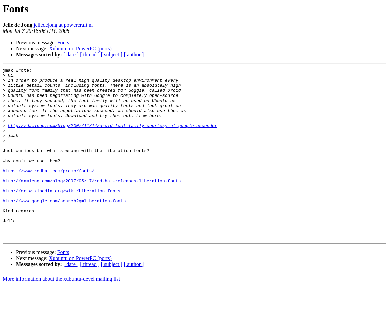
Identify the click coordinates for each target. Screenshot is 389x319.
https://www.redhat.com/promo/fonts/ (48, 192)
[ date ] (71, 54)
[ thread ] (90, 54)
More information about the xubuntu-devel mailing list (61, 313)
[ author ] (134, 54)
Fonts (63, 42)
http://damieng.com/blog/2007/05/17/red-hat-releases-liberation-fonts (92, 204)
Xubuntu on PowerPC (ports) (80, 48)
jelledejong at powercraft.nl (63, 25)
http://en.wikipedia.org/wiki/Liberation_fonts (61, 216)
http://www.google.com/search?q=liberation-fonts (64, 228)
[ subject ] (112, 54)
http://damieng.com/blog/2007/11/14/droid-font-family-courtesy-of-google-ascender (112, 137)
